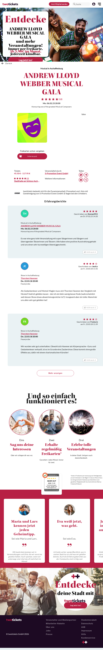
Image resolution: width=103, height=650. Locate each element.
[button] (74, 4)
